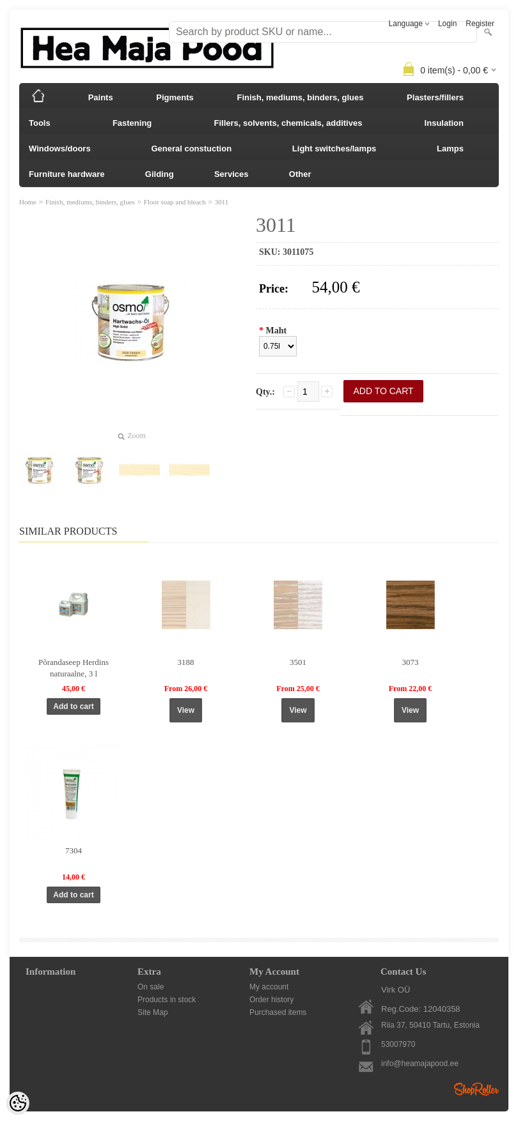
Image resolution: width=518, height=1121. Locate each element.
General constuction (191, 148)
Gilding (159, 174)
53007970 (398, 1044)
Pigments (175, 97)
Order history (271, 999)
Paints (100, 97)
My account (268, 986)
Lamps (450, 148)
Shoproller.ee (476, 1089)
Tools (40, 123)
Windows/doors (60, 148)
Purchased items (277, 1012)
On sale (150, 986)
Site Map (152, 1012)
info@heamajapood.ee (420, 1063)
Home (27, 202)
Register (480, 23)
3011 (222, 202)
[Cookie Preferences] (17, 1103)
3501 (298, 662)
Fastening (132, 123)
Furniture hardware (66, 174)
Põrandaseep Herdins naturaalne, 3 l (73, 667)
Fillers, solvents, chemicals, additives (288, 123)
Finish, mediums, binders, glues (300, 97)
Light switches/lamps (334, 148)
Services (231, 174)
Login (447, 23)
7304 (73, 850)
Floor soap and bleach (175, 202)
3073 (410, 662)
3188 (186, 662)
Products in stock (166, 999)
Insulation (444, 123)
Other (300, 174)
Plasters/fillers (435, 97)
